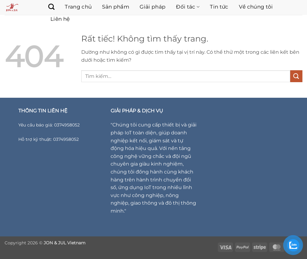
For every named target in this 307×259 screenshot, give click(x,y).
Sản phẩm (115, 7)
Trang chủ (78, 7)
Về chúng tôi (256, 7)
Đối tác (187, 7)
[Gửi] (296, 76)
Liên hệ (60, 19)
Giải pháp (153, 7)
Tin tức (219, 7)
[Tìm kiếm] (48, 6)
